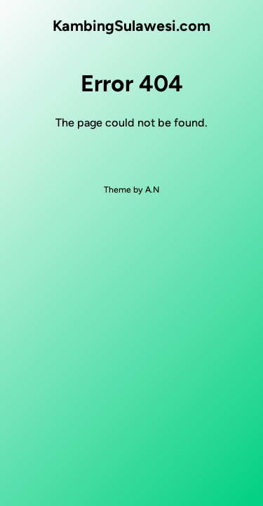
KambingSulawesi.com (131, 25)
